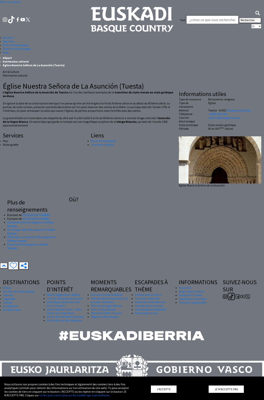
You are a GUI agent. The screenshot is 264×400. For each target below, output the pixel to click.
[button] (257, 12)
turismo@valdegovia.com (224, 117)
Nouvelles (185, 288)
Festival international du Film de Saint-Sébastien (109, 300)
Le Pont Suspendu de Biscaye (64, 298)
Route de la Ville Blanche (150, 302)
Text (183, 20)
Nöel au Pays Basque (103, 309)
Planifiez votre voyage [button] (17, 48)
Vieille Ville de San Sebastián (64, 320)
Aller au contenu (10, 2)
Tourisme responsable (193, 302)
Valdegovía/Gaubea (239, 110)
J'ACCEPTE (164, 389)
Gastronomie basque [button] (16, 45)
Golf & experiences (146, 313)
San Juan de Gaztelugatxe (19, 291)
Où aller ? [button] (8, 37)
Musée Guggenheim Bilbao (63, 295)
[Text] (212, 19)
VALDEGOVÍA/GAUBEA (36, 215)
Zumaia (7, 302)
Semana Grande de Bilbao (107, 295)
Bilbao (7, 288)
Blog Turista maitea (191, 291)
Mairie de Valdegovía (103, 141)
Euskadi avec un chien (148, 295)
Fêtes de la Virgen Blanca (106, 306)
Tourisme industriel (147, 298)
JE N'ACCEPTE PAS (226, 389)
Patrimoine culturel (16, 61)
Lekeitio (8, 295)
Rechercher (250, 20)
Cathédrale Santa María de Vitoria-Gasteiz (63, 304)
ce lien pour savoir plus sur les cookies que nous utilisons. (74, 395)
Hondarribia (10, 306)
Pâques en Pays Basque (105, 317)
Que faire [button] (8, 41)
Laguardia (9, 299)
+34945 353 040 (217, 114)
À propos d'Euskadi (190, 295)
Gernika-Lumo (12, 310)
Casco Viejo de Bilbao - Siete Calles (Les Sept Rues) (64, 311)
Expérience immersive (192, 299)
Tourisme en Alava (102, 144)
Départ (7, 58)
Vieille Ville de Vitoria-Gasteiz (65, 317)
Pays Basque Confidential (150, 309)
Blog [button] (6, 52)
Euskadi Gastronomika (149, 306)
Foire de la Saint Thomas (106, 313)
